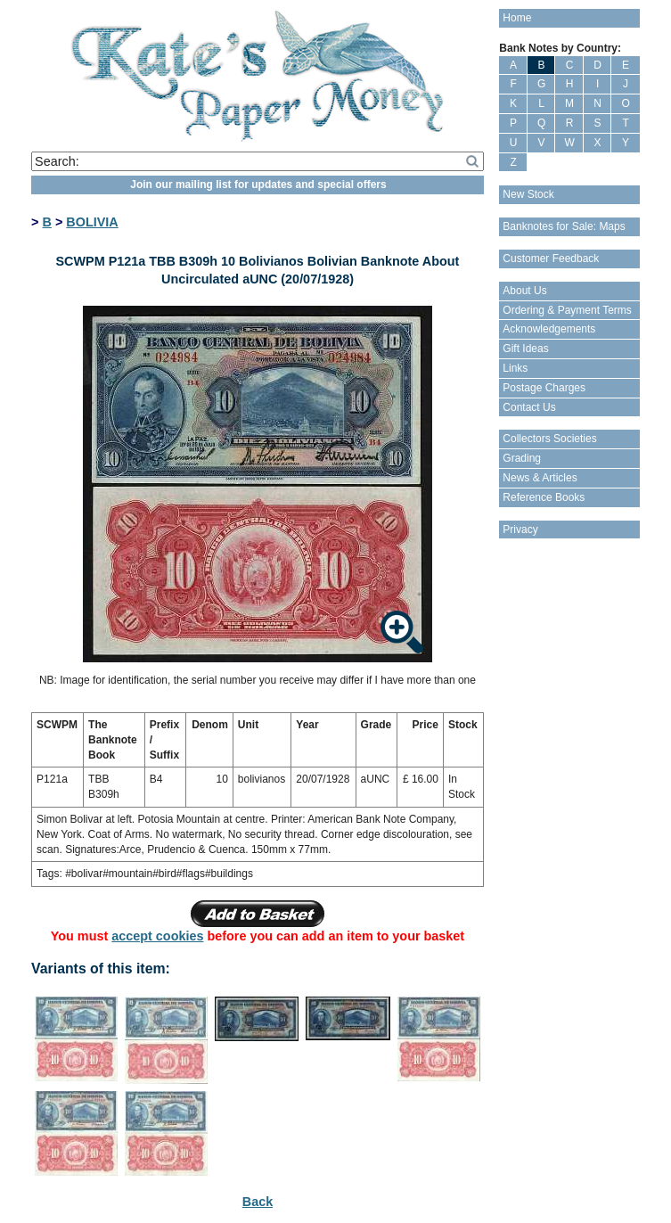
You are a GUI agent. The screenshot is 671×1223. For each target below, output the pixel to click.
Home (517, 18)
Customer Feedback (551, 258)
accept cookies (157, 936)
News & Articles (540, 478)
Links (515, 368)
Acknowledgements (549, 329)
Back (257, 1201)
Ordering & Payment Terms (567, 310)
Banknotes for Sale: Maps (564, 226)
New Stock (528, 194)
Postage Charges (544, 388)
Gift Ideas (525, 348)
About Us (524, 290)
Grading (522, 458)
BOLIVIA (92, 222)
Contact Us (529, 407)
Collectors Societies (549, 438)
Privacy (520, 529)
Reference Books (544, 497)
